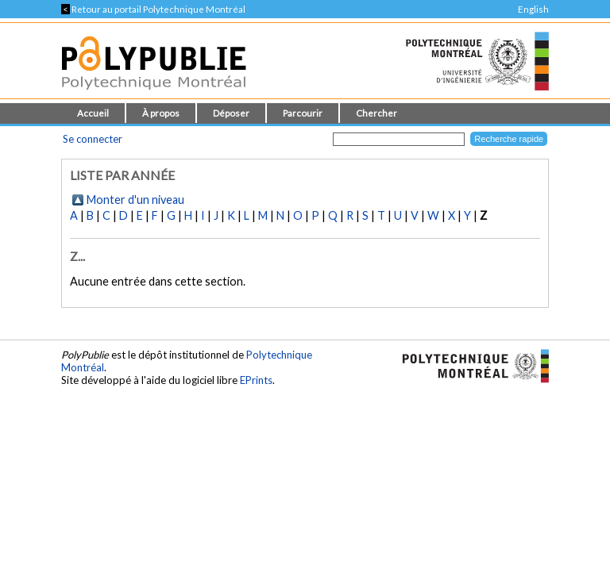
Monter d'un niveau (135, 199)
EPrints (256, 380)
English (533, 9)
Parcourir (302, 113)
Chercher (376, 113)
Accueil (93, 113)
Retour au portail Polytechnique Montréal (153, 9)
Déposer (231, 113)
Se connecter (92, 138)
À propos (161, 113)
